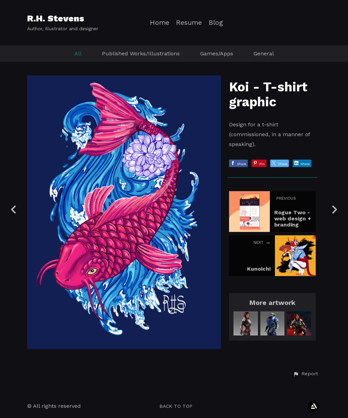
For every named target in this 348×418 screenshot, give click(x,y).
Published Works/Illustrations (141, 53)
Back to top (175, 406)
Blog (216, 22)
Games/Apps (216, 53)
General (264, 53)
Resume (189, 22)
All (78, 53)
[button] (305, 374)
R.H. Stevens (55, 18)
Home (159, 22)
